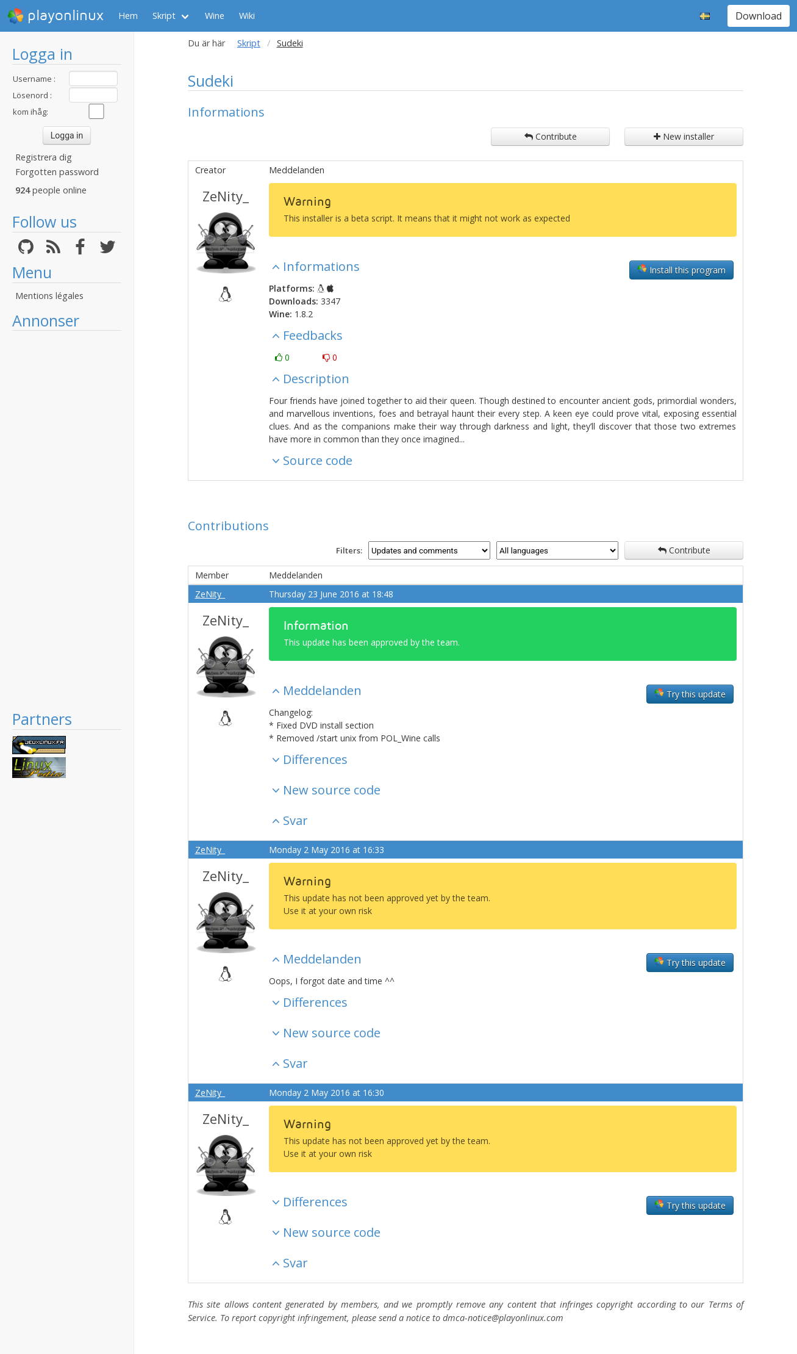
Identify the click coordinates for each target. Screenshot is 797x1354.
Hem (128, 15)
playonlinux (55, 15)
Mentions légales (49, 295)
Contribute (550, 136)
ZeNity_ (225, 196)
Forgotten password (57, 172)
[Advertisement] (66, 520)
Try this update (690, 694)
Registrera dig (43, 157)
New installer (684, 136)
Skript (164, 15)
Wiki (247, 15)
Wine (214, 15)
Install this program (681, 270)
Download (758, 16)
